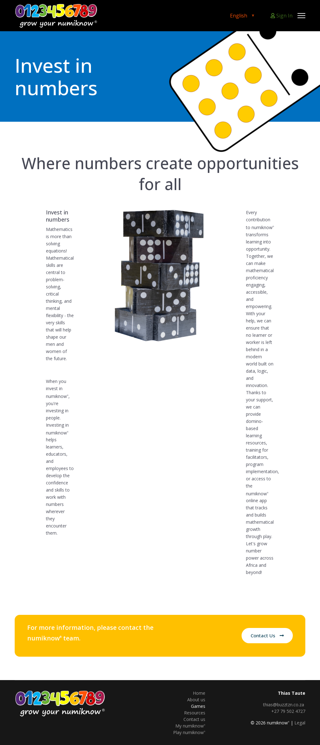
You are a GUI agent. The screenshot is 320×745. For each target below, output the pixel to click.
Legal (299, 723)
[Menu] (301, 16)
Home (199, 693)
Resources (194, 713)
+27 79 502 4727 (288, 711)
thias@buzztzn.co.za (283, 705)
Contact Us (267, 635)
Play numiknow (189, 732)
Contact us (194, 719)
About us (196, 700)
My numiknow (190, 726)
